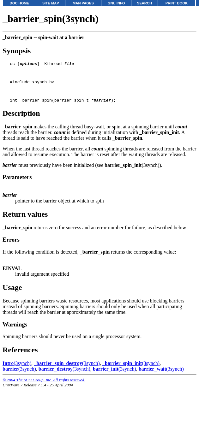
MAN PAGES (83, 3)
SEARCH (144, 3)
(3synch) (17, 369)
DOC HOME (19, 3)
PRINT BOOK (177, 3)
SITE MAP (50, 3)
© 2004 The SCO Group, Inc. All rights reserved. (44, 386)
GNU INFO (116, 3)
